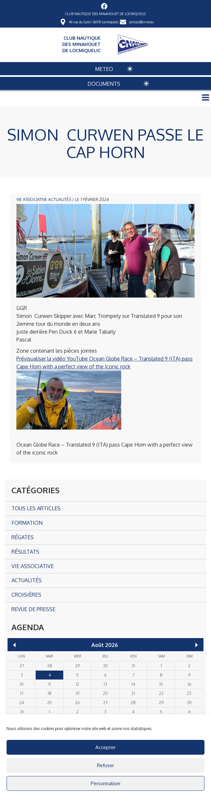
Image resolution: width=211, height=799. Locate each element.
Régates (22, 537)
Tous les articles (36, 508)
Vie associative (31, 199)
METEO (104, 69)
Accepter (105, 747)
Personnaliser (106, 783)
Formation (27, 523)
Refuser (105, 765)
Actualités (59, 199)
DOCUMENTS (103, 83)
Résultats (25, 551)
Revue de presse (33, 609)
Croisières (26, 594)
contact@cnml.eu (141, 22)
